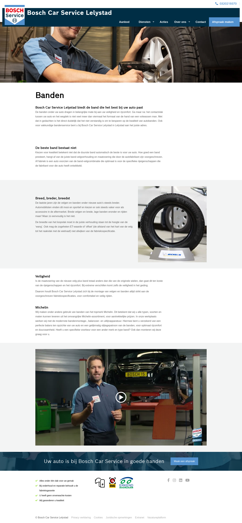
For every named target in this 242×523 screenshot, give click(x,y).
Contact (201, 22)
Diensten (146, 22)
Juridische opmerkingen (119, 517)
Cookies (98, 517)
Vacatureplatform (156, 517)
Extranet (139, 517)
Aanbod (124, 22)
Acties (164, 22)
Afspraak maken (223, 22)
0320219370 (228, 3)
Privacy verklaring (81, 517)
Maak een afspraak (184, 461)
